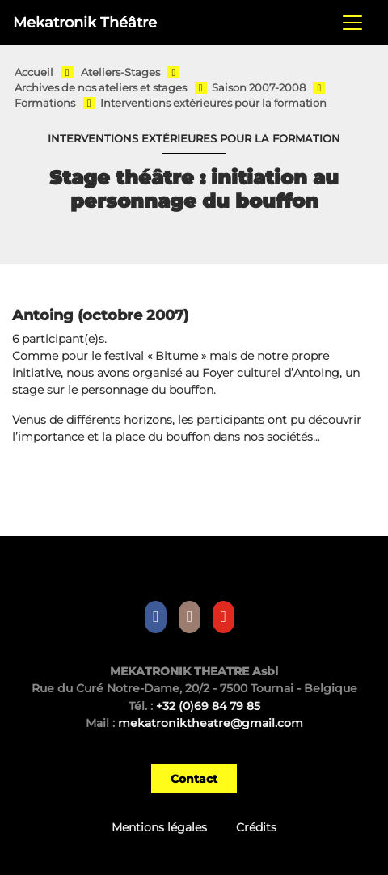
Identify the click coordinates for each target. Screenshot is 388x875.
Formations (45, 103)
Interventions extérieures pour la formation (213, 103)
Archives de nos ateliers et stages (101, 88)
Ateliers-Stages (120, 72)
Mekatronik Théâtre (85, 22)
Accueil (34, 72)
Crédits (256, 827)
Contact (194, 778)
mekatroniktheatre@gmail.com (210, 723)
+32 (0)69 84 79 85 (208, 706)
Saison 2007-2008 (259, 88)
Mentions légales (159, 827)
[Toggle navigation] (352, 22)
